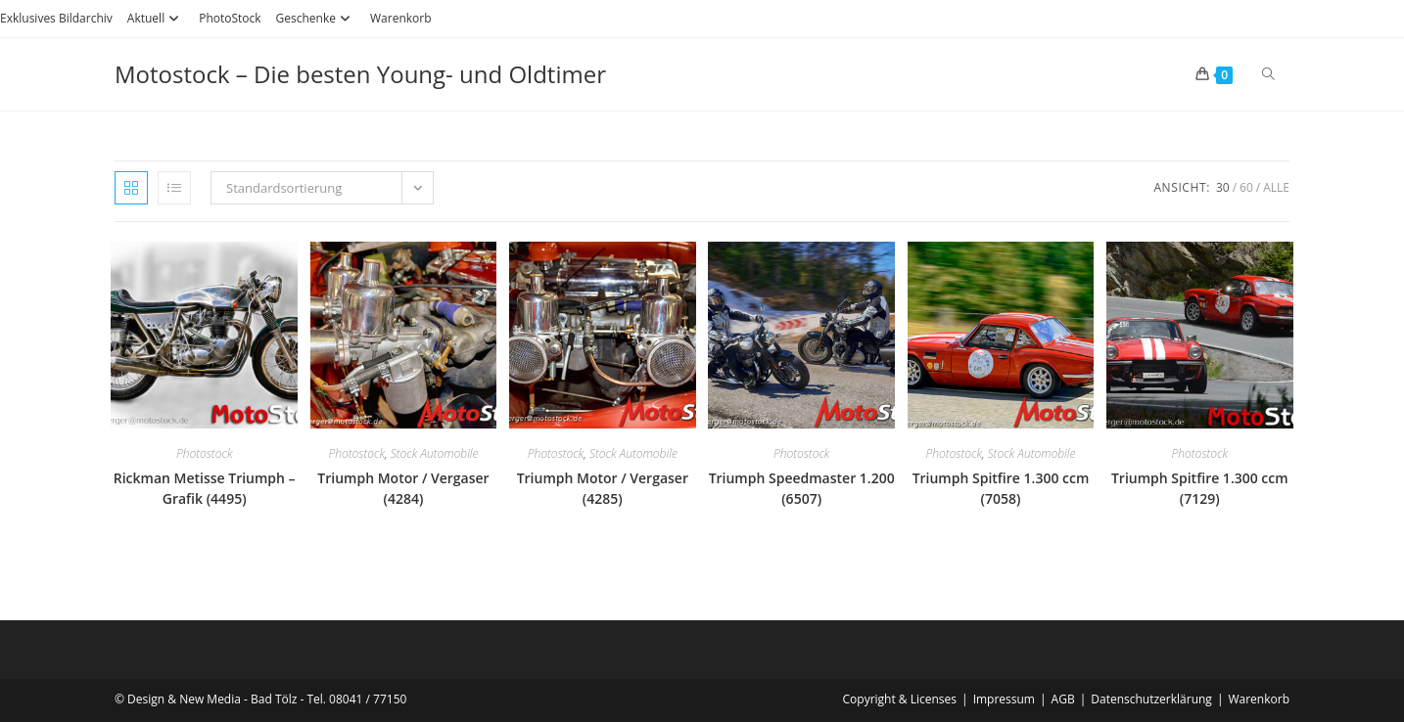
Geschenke (315, 18)
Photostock (204, 453)
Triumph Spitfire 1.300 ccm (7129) (1199, 488)
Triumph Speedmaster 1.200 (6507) (802, 488)
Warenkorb (401, 18)
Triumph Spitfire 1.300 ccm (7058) (1001, 488)
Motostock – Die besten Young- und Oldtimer (360, 74)
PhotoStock (229, 18)
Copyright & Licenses (900, 699)
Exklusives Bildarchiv (56, 18)
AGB (1063, 699)
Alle (1276, 187)
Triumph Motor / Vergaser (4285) (602, 488)
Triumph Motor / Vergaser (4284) (403, 488)
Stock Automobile (435, 453)
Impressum (1004, 699)
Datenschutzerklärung (1151, 699)
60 (1246, 187)
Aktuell (155, 18)
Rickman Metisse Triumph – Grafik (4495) (205, 488)
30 (1223, 187)
